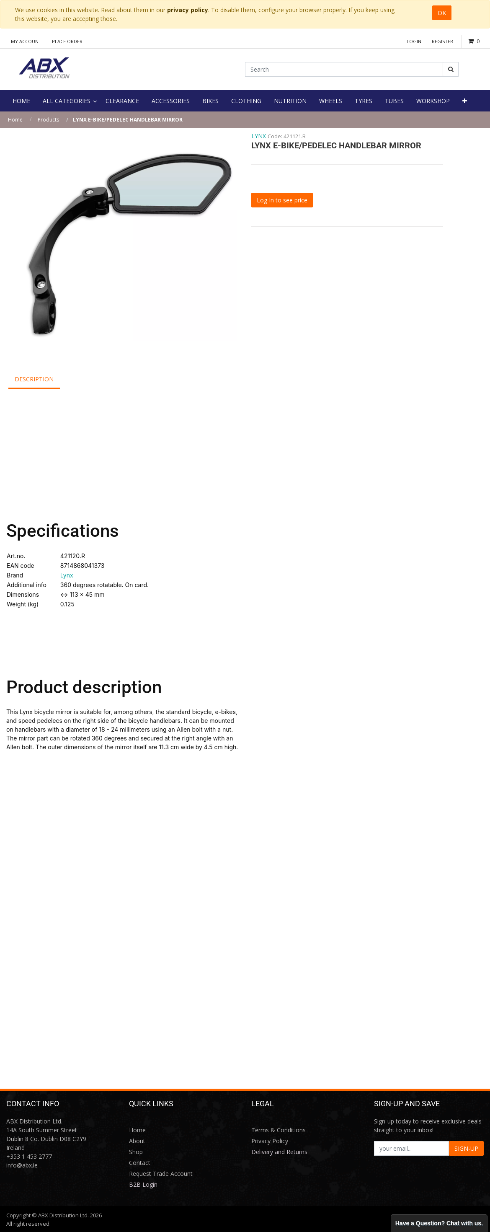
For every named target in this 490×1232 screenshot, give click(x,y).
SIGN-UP (466, 1148)
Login (414, 41)
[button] (464, 100)
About (137, 1141)
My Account (26, 41)
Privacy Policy (269, 1141)
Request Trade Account (161, 1174)
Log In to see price (282, 200)
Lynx (66, 575)
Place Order (67, 41)
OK (442, 13)
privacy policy (187, 10)
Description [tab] (34, 379)
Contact (139, 1163)
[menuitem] (21, 100)
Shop (136, 1152)
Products (48, 119)
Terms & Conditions (278, 1130)
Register (442, 41)
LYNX (258, 136)
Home (15, 119)
